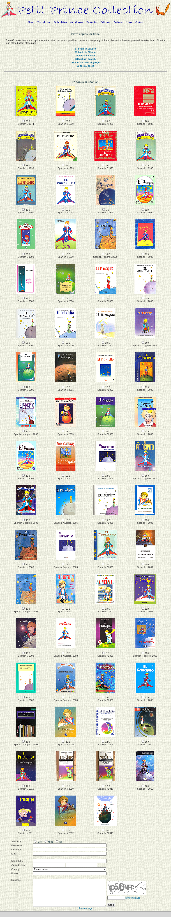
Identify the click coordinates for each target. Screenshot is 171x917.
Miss (49, 841)
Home (31, 22)
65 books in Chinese (85, 52)
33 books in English (85, 59)
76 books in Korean (86, 55)
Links (129, 22)
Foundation (91, 22)
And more (118, 22)
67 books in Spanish (85, 49)
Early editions (60, 22)
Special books (76, 22)
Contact (139, 22)
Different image (132, 903)
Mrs (38, 841)
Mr (59, 841)
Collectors (105, 22)
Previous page (86, 913)
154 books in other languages (85, 62)
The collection (43, 22)
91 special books (85, 66)
